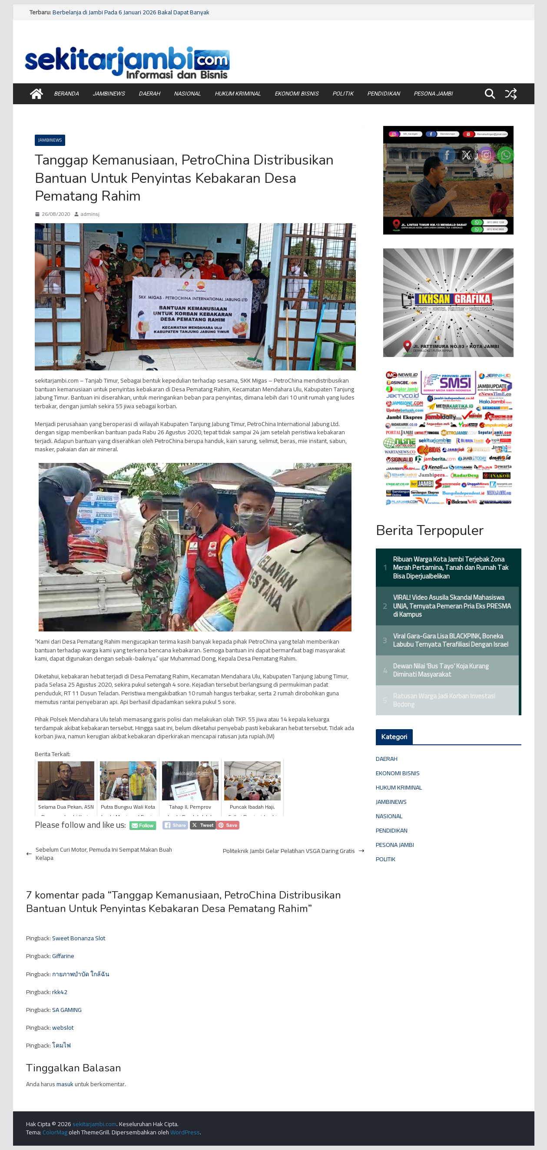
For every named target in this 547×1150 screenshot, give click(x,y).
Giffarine (63, 956)
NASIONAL (187, 93)
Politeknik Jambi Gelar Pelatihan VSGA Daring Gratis (294, 851)
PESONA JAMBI (433, 93)
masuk (64, 1084)
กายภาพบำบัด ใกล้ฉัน (80, 974)
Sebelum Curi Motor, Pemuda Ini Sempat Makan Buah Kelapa (99, 854)
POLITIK (342, 93)
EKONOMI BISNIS (296, 93)
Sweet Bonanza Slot (78, 938)
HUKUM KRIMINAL (238, 93)
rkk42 (59, 992)
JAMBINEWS (109, 93)
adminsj (90, 214)
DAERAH (149, 93)
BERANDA (66, 93)
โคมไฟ (61, 1045)
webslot (62, 1027)
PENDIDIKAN (383, 93)
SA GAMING (67, 1009)
